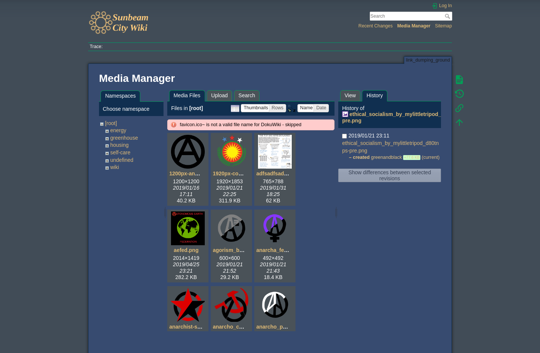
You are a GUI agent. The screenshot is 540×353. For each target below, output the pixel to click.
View (350, 95)
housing (119, 145)
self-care (120, 152)
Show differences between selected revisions (389, 175)
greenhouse (124, 138)
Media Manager (413, 26)
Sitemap (443, 26)
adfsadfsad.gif (274, 173)
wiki (114, 167)
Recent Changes (375, 26)
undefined (122, 160)
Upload (219, 95)
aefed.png (186, 250)
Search (448, 16)
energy (118, 130)
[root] (111, 123)
